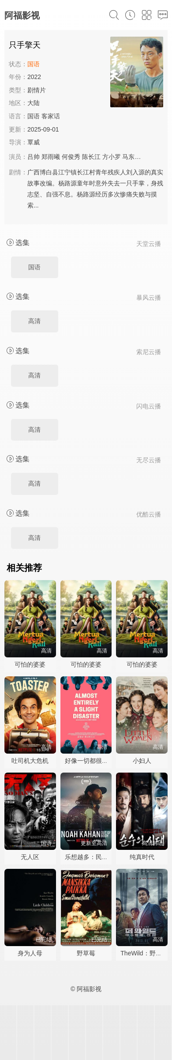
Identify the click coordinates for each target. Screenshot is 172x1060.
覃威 (33, 142)
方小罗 (111, 156)
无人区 (30, 856)
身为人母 (30, 953)
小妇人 (142, 760)
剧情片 (36, 90)
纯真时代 (142, 856)
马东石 (131, 156)
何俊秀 (71, 156)
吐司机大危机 (30, 760)
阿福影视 (22, 15)
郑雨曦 (50, 156)
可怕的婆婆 (30, 664)
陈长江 (91, 156)
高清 (34, 320)
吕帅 (33, 156)
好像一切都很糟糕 (89, 760)
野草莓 (86, 953)
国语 (34, 267)
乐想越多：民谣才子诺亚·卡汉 (106, 856)
